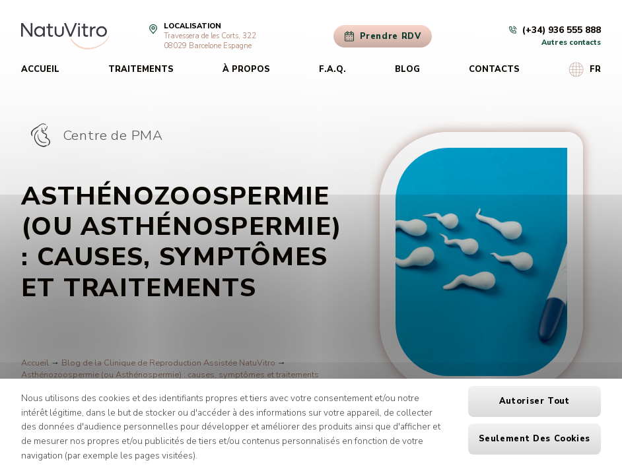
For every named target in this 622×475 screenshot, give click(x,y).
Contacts (494, 69)
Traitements (141, 69)
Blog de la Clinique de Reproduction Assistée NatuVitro (168, 363)
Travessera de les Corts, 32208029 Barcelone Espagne (210, 41)
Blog (407, 69)
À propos (246, 69)
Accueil (40, 69)
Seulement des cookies (534, 439)
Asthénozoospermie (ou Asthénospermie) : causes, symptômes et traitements (170, 375)
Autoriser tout (534, 401)
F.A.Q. (332, 69)
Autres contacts (571, 43)
